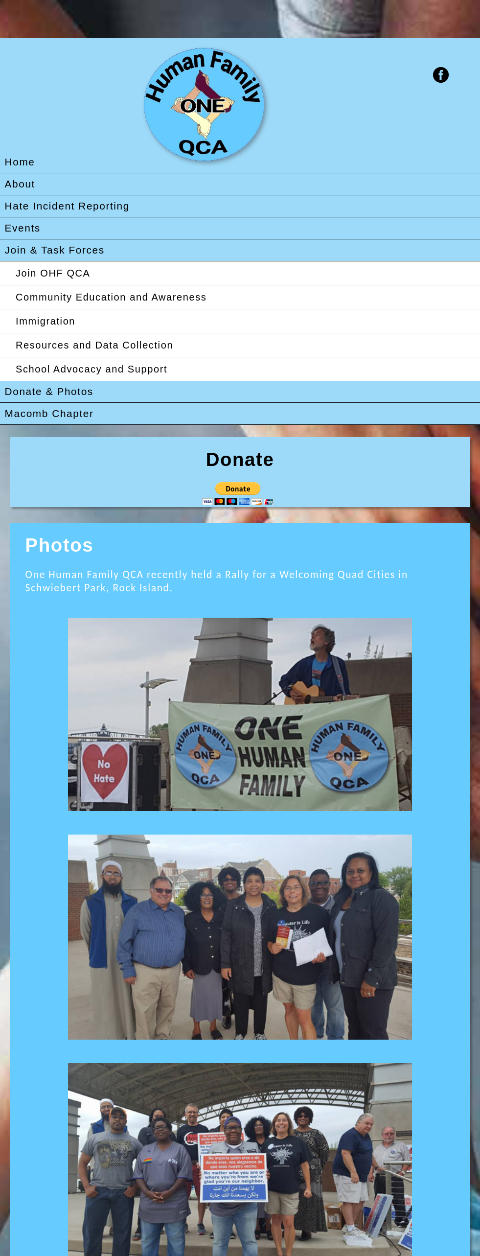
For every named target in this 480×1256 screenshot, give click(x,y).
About (20, 183)
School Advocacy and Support (91, 369)
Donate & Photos (49, 391)
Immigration (45, 321)
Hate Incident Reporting (67, 205)
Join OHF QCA (53, 273)
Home (20, 161)
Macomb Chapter (49, 413)
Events (23, 227)
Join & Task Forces (55, 250)
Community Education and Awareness (111, 297)
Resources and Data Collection (94, 345)
